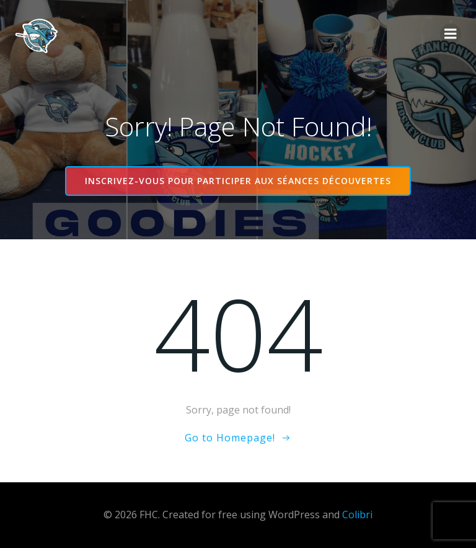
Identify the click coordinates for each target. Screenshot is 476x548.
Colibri (357, 514)
